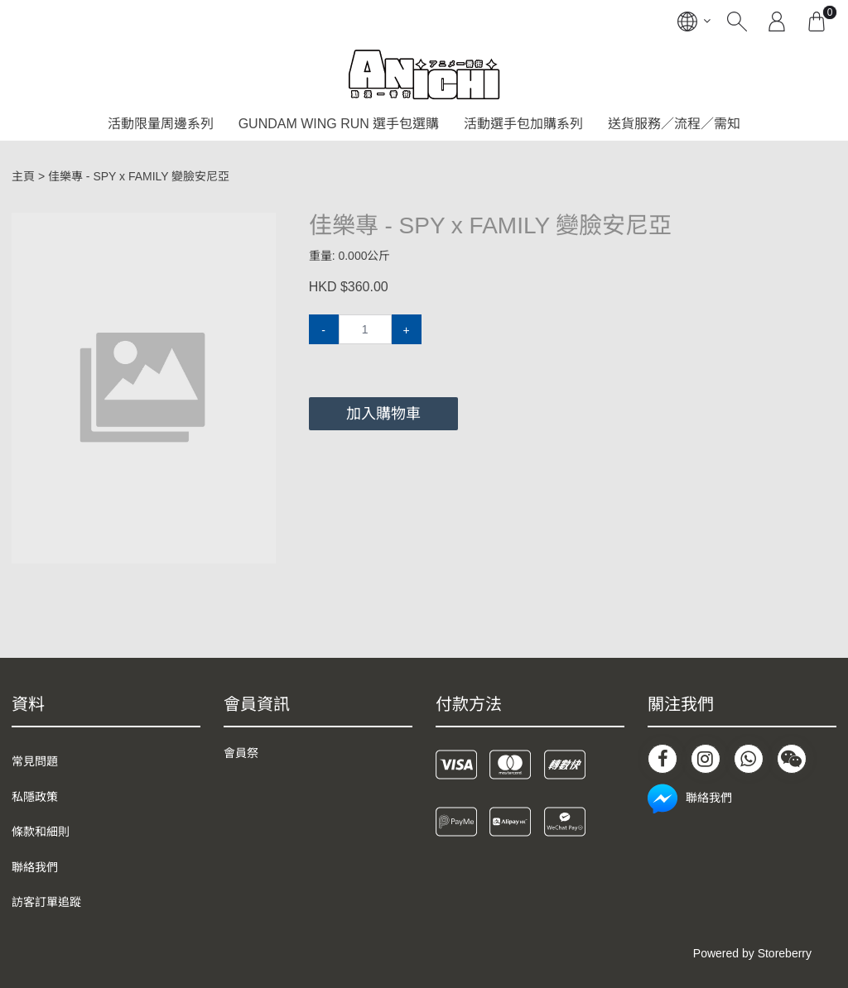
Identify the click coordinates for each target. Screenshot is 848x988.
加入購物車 (383, 413)
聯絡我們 (35, 867)
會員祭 (241, 753)
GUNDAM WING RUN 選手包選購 (339, 124)
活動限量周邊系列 (161, 124)
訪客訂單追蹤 (46, 902)
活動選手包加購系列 (523, 124)
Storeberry (785, 953)
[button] (261, 226)
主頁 (23, 176)
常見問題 (35, 761)
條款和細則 (41, 831)
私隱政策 (35, 796)
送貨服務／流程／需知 (674, 124)
